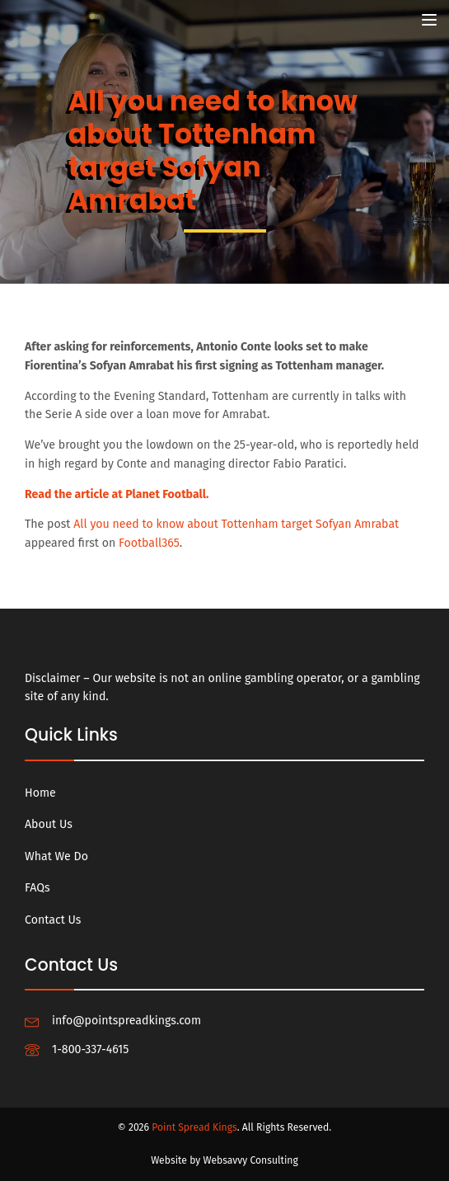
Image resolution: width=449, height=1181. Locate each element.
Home (40, 793)
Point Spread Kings (194, 1127)
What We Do (56, 856)
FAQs (37, 888)
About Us (48, 824)
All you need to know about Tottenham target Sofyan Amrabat (236, 524)
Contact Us (53, 920)
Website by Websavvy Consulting (224, 1160)
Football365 (149, 543)
